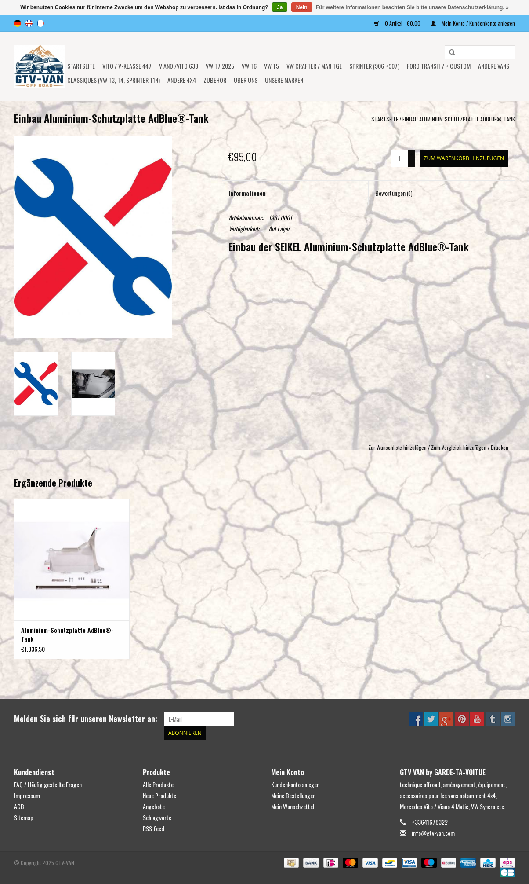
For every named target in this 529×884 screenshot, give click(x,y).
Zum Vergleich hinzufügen (459, 447)
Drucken (499, 447)
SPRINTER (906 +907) (374, 65)
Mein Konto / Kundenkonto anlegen (473, 23)
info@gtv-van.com (433, 832)
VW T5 (271, 65)
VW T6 (249, 65)
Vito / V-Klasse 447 (127, 65)
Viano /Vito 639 (178, 65)
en (29, 23)
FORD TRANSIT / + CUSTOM (439, 65)
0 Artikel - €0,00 (398, 23)
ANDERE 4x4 (181, 79)
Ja (280, 7)
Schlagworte (157, 817)
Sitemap (23, 817)
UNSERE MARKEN (284, 79)
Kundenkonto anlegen (295, 784)
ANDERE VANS (493, 65)
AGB (19, 806)
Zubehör (214, 79)
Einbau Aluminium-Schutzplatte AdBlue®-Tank (458, 119)
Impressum (27, 795)
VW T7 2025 (220, 65)
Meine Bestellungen (293, 795)
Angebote (154, 806)
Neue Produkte (159, 795)
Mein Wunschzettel (292, 806)
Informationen (247, 193)
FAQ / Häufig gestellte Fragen (48, 784)
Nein (302, 7)
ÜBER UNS (245, 79)
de (17, 23)
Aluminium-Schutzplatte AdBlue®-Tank (67, 634)
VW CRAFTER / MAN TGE (314, 65)
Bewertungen (394, 193)
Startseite (81, 65)
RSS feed (153, 828)
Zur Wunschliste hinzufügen (397, 447)
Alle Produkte (158, 784)
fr (40, 23)
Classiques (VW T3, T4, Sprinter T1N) (113, 79)
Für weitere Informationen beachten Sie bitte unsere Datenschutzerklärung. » (412, 7)
